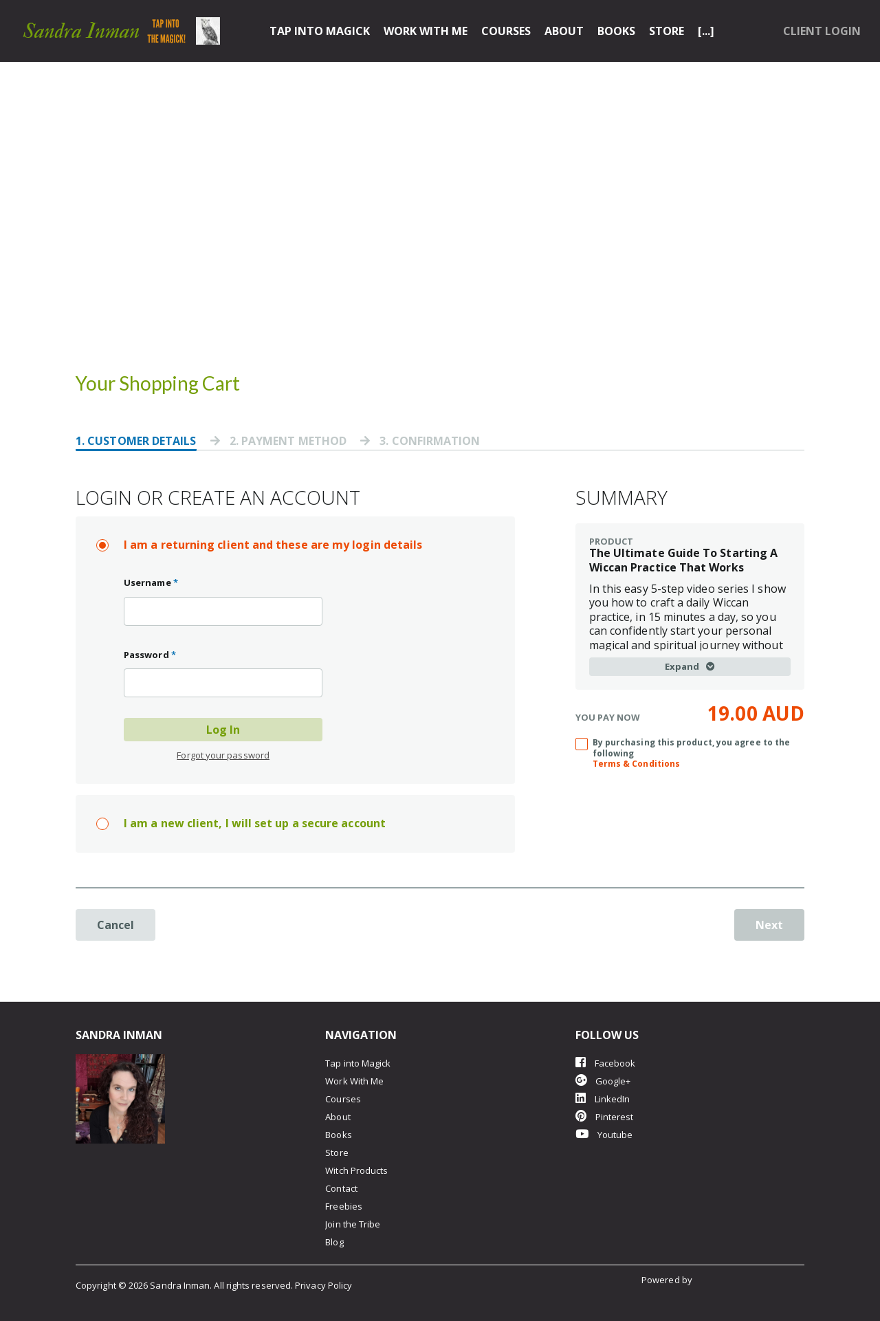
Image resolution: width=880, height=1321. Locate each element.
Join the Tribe (352, 1224)
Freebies (343, 1206)
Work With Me (426, 31)
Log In (223, 729)
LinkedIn (602, 1098)
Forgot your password (223, 755)
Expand (690, 666)
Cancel (115, 924)
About (564, 31)
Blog (334, 1242)
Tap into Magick (320, 31)
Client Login (822, 31)
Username (151, 582)
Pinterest (604, 1116)
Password (150, 654)
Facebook (605, 1062)
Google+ (603, 1080)
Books (616, 31)
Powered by (667, 1280)
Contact (341, 1188)
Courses (506, 31)
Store (666, 31)
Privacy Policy (323, 1285)
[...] (706, 31)
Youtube (604, 1134)
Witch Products (356, 1170)
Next (769, 924)
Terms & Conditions (636, 763)
